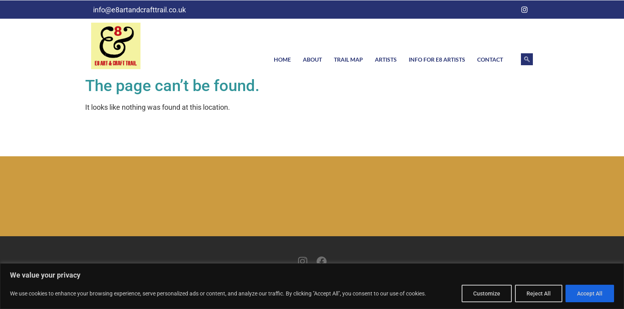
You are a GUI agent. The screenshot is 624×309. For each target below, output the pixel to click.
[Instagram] (524, 10)
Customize (486, 293)
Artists (386, 59)
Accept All (590, 293)
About (312, 59)
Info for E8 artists (437, 59)
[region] (312, 286)
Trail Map (348, 59)
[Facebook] (509, 10)
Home (282, 59)
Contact (490, 59)
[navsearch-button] (527, 59)
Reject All (538, 293)
